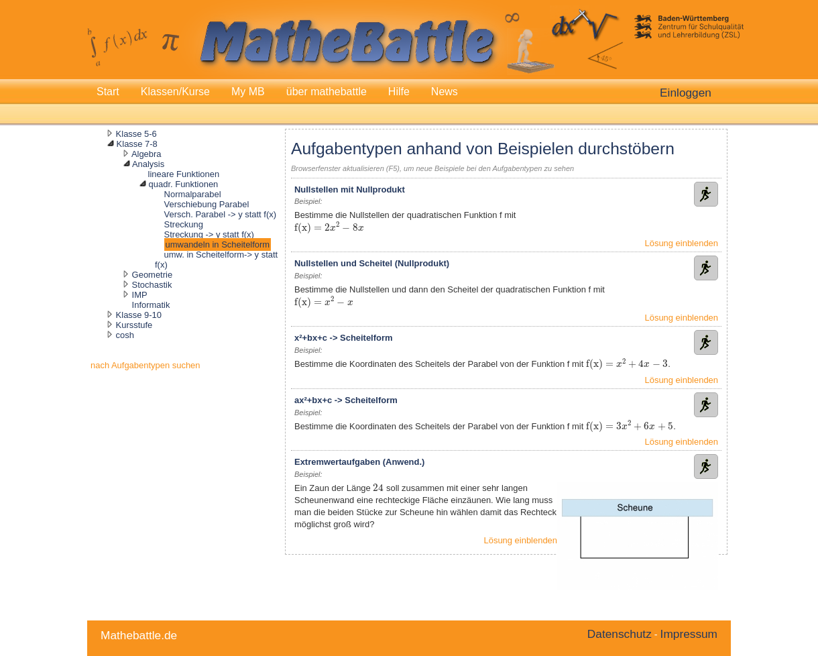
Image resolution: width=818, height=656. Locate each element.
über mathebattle (326, 91)
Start (108, 91)
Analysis (148, 164)
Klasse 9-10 (139, 315)
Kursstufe (134, 325)
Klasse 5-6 (136, 134)
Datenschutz (619, 634)
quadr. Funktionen (184, 184)
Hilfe (399, 91)
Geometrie (152, 275)
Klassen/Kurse (175, 91)
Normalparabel (192, 194)
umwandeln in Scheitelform (218, 244)
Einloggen (685, 92)
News (444, 91)
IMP (140, 295)
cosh (125, 335)
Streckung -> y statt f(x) (209, 234)
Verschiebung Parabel (206, 204)
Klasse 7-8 (137, 144)
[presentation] (308, 228)
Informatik (151, 305)
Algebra (146, 154)
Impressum (688, 634)
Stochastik (152, 285)
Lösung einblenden (681, 243)
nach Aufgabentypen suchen (145, 365)
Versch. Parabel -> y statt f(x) (220, 214)
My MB (248, 91)
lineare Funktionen (184, 174)
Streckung (183, 224)
